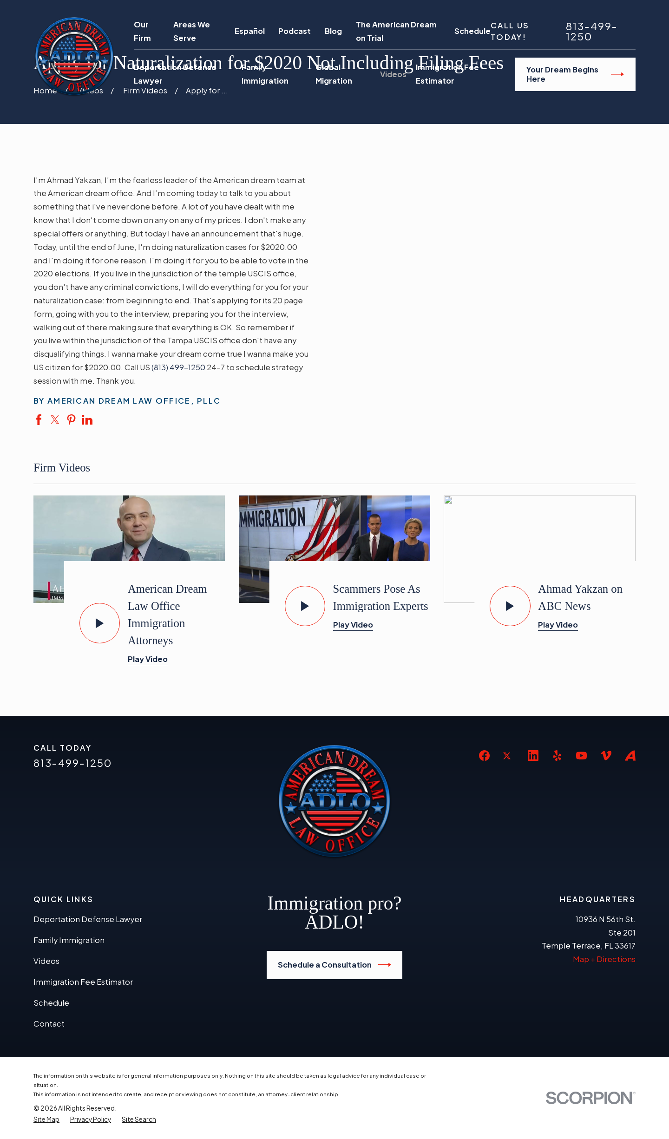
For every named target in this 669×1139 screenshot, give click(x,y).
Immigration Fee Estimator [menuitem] (447, 73)
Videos (46, 961)
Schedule (472, 31)
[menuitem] (46, 1119)
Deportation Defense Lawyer (87, 919)
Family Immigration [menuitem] (265, 73)
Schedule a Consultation (334, 964)
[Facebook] (484, 755)
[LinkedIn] (533, 755)
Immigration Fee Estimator (83, 982)
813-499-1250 (592, 31)
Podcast (294, 31)
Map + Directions (604, 959)
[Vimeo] (606, 755)
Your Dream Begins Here (575, 74)
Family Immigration (69, 940)
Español (250, 31)
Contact (49, 1023)
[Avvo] (630, 755)
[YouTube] (581, 755)
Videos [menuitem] (393, 74)
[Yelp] (557, 755)
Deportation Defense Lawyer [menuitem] (175, 73)
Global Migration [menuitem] (333, 73)
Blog (333, 31)
